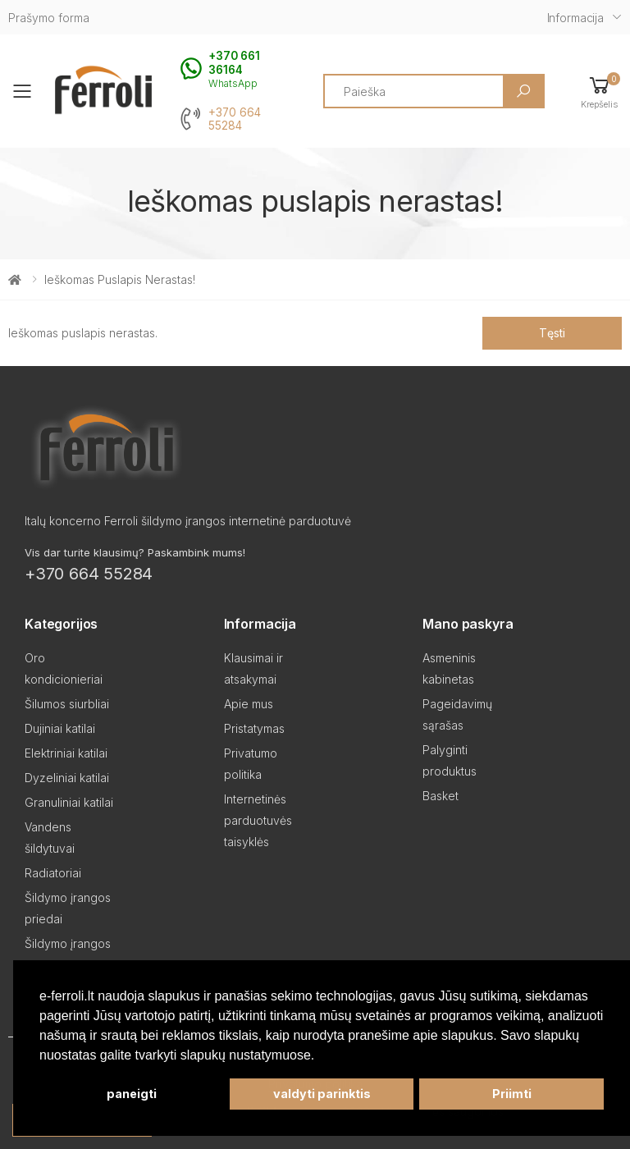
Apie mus (248, 704)
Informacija (575, 18)
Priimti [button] (512, 1094)
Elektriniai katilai (66, 753)
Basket (440, 796)
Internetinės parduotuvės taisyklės (258, 820)
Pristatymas (254, 728)
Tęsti (551, 333)
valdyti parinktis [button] (322, 1094)
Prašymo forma (48, 17)
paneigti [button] (132, 1094)
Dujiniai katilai (60, 728)
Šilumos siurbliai (67, 704)
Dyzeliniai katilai (67, 778)
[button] (599, 91)
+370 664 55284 (234, 119)
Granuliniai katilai (69, 802)
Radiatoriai (53, 873)
